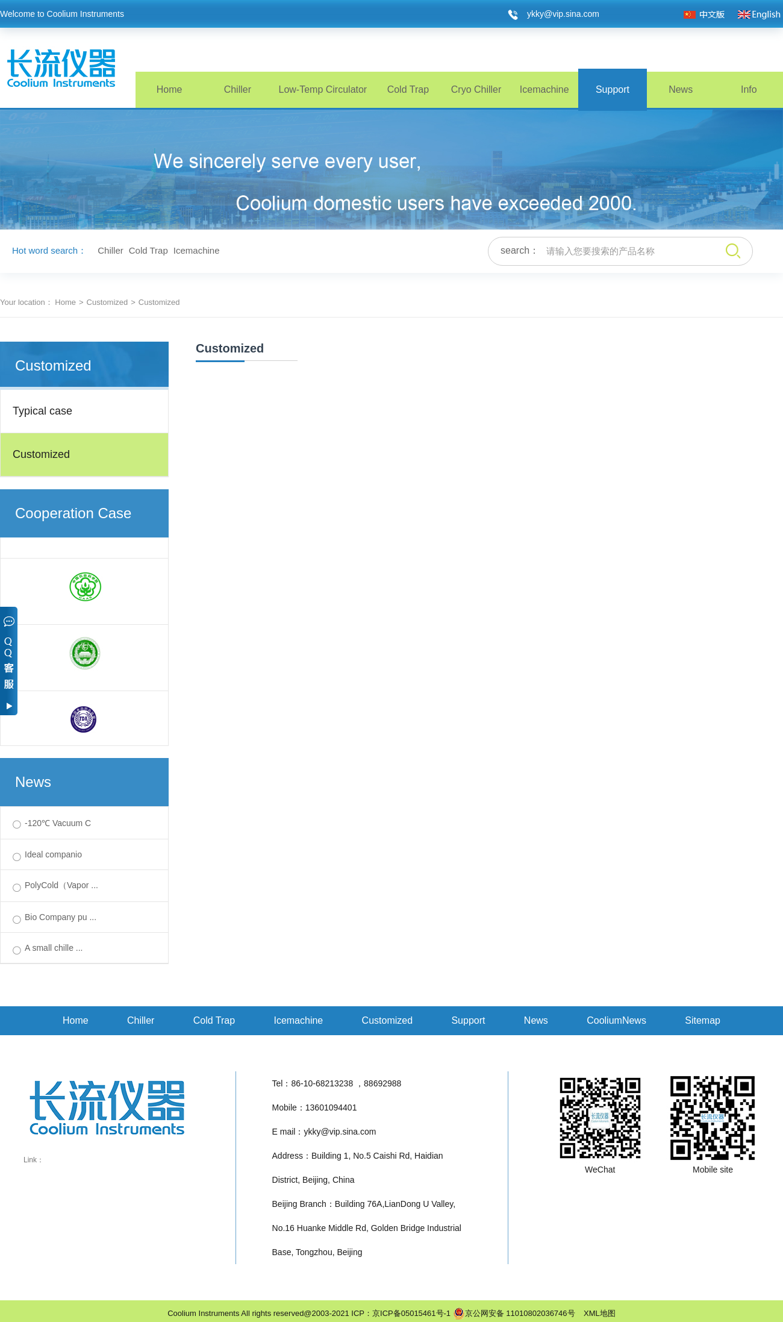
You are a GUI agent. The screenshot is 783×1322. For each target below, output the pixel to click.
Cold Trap (408, 89)
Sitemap (702, 1020)
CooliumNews (616, 1020)
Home (169, 89)
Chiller (237, 89)
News (681, 89)
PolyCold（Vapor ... (61, 885)
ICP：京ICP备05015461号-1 (401, 1313)
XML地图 (596, 1313)
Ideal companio (53, 854)
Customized (107, 302)
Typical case (42, 411)
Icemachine (544, 89)
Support (612, 89)
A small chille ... (54, 948)
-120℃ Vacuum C (58, 823)
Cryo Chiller (476, 89)
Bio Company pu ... (60, 917)
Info (749, 89)
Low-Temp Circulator (322, 89)
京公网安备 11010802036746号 (514, 1314)
